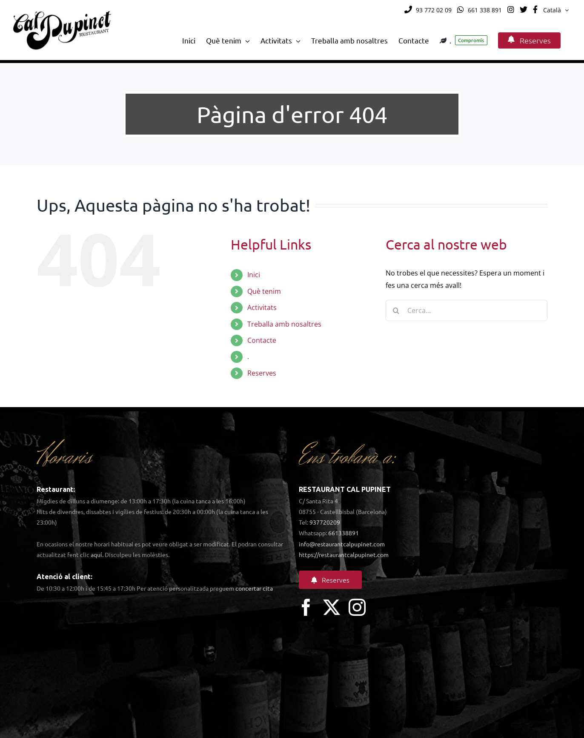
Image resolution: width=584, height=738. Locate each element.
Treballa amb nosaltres (284, 324)
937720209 (324, 522)
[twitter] (331, 607)
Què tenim (264, 291)
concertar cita (254, 588)
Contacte (261, 340)
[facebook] (306, 607)
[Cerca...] (466, 310)
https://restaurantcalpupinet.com (344, 554)
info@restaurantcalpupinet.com (342, 544)
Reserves (261, 373)
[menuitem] (556, 10)
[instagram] (357, 607)
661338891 (343, 533)
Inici (253, 274)
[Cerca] (396, 310)
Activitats (262, 307)
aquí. (97, 554)
